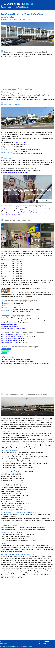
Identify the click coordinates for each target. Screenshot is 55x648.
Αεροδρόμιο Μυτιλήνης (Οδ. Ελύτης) (11, 342)
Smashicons (9, 646)
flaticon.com (17, 646)
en (40, 643)
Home (1, 641)
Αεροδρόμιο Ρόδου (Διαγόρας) (10, 338)
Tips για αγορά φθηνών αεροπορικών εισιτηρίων (16, 359)
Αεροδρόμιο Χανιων (6, 527)
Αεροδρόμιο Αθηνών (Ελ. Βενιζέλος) (11, 334)
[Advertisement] (27, 377)
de (43, 643)
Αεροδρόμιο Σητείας (6, 529)
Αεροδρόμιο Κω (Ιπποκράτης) (9, 340)
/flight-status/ (9, 324)
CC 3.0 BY (29, 646)
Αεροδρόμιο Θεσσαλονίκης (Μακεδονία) (12, 336)
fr (45, 643)
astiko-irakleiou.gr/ (21, 142)
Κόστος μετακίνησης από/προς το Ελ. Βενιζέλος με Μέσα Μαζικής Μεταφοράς (25, 363)
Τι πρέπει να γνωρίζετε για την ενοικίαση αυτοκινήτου (17, 361)
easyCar (5, 290)
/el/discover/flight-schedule (13, 328)
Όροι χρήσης (3, 643)
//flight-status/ (9, 326)
